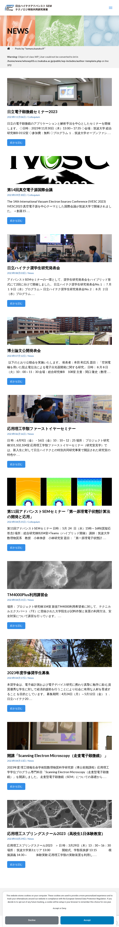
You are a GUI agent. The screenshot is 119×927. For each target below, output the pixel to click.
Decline (31, 920)
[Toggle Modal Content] (110, 7)
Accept (87, 920)
